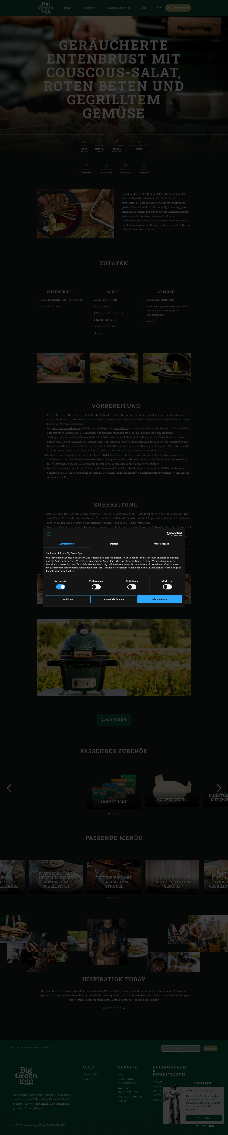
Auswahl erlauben (114, 599)
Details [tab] (114, 543)
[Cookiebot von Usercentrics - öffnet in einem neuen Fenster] (168, 534)
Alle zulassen (159, 599)
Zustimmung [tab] (66, 543)
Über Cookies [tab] (161, 543)
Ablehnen (68, 599)
